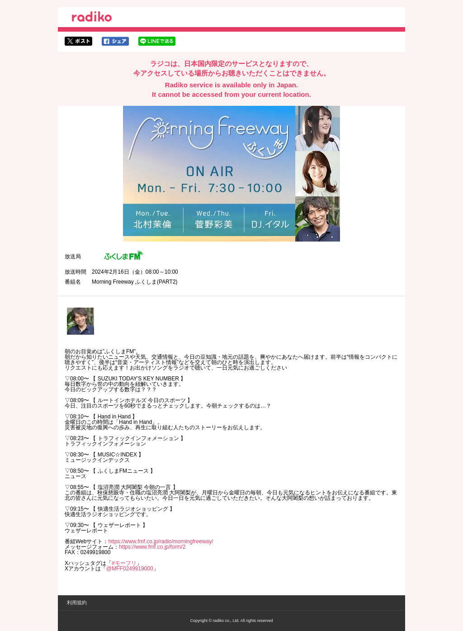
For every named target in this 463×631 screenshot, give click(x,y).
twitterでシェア (78, 41)
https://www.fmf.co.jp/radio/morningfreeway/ (160, 541)
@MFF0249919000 (129, 568)
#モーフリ (124, 563)
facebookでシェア (115, 41)
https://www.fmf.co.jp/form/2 (152, 547)
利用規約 (77, 602)
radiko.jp (92, 18)
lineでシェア (156, 41)
